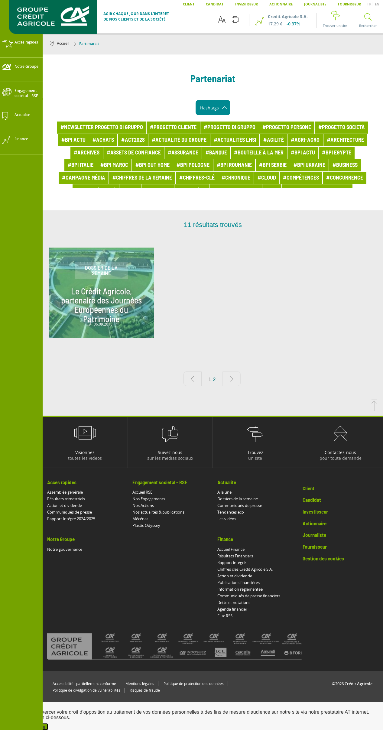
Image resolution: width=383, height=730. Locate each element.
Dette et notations (233, 602)
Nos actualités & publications (158, 512)
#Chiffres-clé (197, 178)
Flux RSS (224, 615)
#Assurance (183, 153)
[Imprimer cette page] (235, 19)
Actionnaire (281, 4)
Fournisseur (349, 4)
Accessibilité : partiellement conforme (84, 683)
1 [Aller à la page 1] (210, 379)
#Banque (216, 153)
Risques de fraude (145, 690)
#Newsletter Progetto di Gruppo (101, 127)
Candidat (214, 4)
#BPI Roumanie (234, 165)
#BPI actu (303, 153)
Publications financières (238, 582)
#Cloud (267, 178)
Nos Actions (143, 505)
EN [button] (377, 4)
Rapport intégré (231, 562)
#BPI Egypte (336, 153)
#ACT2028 (133, 140)
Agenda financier (232, 609)
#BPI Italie (80, 165)
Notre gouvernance (64, 549)
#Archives (86, 153)
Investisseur (246, 4)
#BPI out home (152, 165)
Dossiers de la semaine (237, 498)
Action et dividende (64, 505)
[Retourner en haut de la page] (374, 409)
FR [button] (369, 4)
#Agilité (273, 140)
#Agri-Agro (305, 140)
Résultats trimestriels (66, 498)
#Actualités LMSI (235, 140)
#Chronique (236, 178)
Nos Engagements (148, 498)
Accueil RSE (142, 492)
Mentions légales (139, 683)
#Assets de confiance (134, 153)
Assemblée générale (65, 492)
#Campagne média (83, 178)
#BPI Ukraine (309, 165)
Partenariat (86, 43)
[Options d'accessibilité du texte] (222, 19)
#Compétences (301, 178)
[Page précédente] (192, 379)
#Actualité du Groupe (179, 140)
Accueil (59, 43)
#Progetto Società (341, 127)
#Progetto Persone (286, 127)
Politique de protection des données (194, 683)
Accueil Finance (231, 549)
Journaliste (315, 4)
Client (188, 4)
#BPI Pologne (193, 165)
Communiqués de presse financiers (248, 596)
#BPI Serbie (273, 165)
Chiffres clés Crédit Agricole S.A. (245, 569)
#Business (345, 165)
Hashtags (213, 108)
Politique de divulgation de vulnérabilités (86, 690)
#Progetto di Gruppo (229, 127)
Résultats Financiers (235, 556)
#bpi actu (73, 140)
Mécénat (140, 518)
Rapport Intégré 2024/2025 (71, 518)
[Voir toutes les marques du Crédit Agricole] (184, 646)
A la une (224, 492)
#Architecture (345, 140)
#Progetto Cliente (173, 127)
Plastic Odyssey (146, 525)
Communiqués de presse (69, 512)
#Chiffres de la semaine (142, 178)
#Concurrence (344, 178)
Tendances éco (230, 512)
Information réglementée (240, 589)
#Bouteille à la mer (259, 153)
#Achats (103, 140)
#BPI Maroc (114, 165)
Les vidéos (226, 518)
